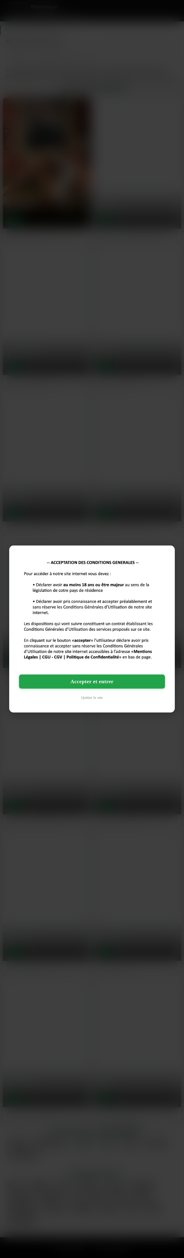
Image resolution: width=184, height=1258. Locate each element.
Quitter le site (92, 697)
